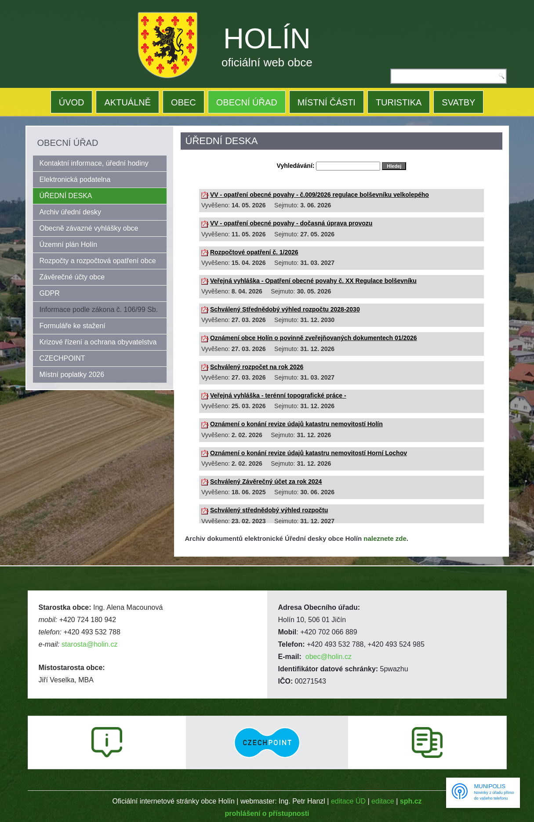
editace (382, 801)
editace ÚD (348, 801)
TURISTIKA (398, 102)
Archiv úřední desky (71, 212)
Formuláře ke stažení (72, 326)
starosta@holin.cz (89, 644)
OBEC (183, 102)
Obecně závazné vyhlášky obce (89, 228)
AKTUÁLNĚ (127, 102)
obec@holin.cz (328, 656)
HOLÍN (267, 38)
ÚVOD (71, 102)
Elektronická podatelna (75, 179)
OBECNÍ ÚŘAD (246, 102)
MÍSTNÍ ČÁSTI (327, 102)
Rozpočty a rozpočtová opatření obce (98, 260)
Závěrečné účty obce (72, 277)
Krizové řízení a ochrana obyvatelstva (98, 342)
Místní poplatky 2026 (72, 374)
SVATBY (458, 102)
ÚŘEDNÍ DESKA (66, 195)
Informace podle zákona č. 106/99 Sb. (99, 309)
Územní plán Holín (69, 244)
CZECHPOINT (62, 358)
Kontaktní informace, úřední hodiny (94, 163)
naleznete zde (385, 538)
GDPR (50, 293)
